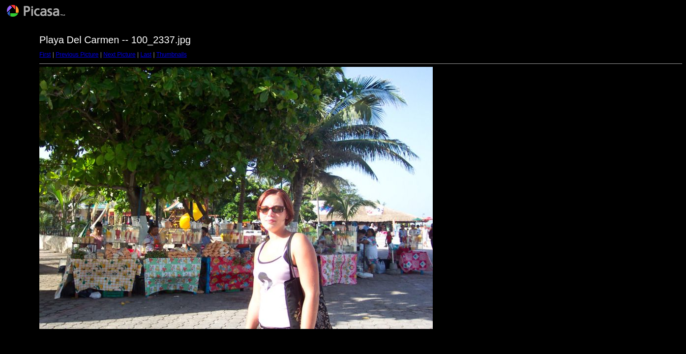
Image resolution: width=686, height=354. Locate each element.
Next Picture (119, 54)
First (45, 54)
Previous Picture (77, 54)
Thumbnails (171, 54)
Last (145, 54)
